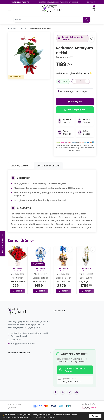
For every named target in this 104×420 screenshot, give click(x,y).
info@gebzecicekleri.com (23, 343)
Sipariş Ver (75, 101)
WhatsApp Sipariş (74, 109)
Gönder (17, 291)
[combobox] (77, 91)
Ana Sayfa (12, 28)
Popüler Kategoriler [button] (29, 352)
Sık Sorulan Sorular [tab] (48, 165)
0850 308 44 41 (18, 339)
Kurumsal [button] (75, 310)
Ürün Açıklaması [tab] (20, 165)
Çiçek (24, 28)
